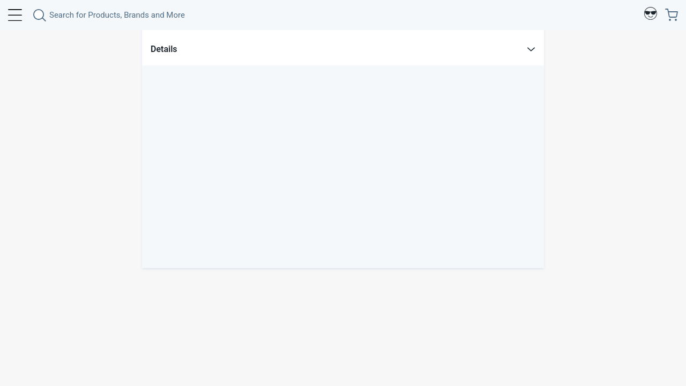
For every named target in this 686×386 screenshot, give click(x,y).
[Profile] (650, 15)
